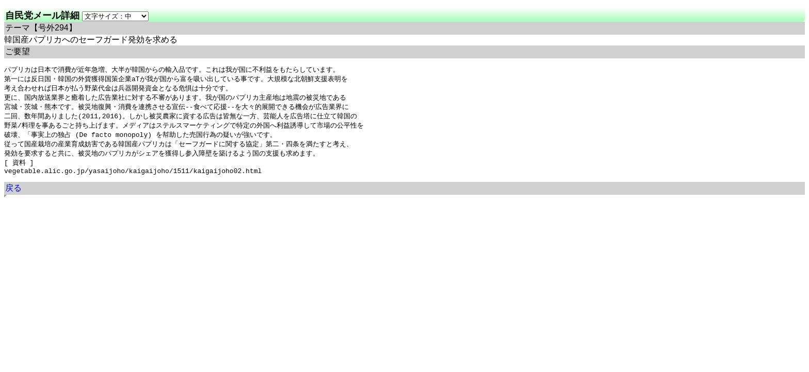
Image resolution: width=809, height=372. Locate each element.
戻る (13, 195)
